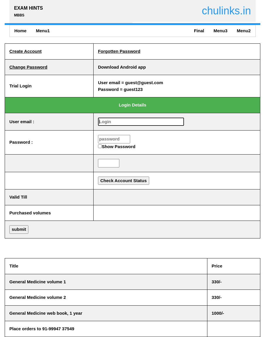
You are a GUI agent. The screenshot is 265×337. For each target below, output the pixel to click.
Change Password (28, 67)
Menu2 (244, 30)
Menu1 (43, 30)
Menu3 (221, 30)
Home (20, 30)
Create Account (25, 51)
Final (199, 30)
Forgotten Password (119, 51)
